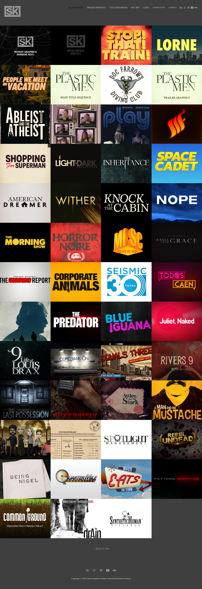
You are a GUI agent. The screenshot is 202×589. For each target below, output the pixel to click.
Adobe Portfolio (124, 578)
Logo (146, 7)
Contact (172, 7)
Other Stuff (159, 7)
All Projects (75, 7)
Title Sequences (118, 7)
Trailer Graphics (96, 7)
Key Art (135, 7)
